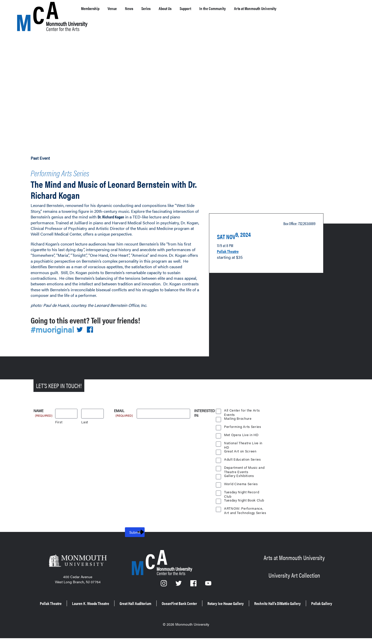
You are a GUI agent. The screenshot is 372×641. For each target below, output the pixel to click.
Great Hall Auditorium (177, 600)
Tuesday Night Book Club (244, 498)
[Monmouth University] (78, 560)
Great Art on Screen (240, 449)
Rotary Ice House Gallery (290, 600)
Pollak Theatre (231, 247)
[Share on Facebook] (93, 327)
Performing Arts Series (72, 171)
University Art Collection (294, 572)
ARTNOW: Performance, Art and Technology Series (244, 507)
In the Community (240, 8)
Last (84, 420)
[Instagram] (164, 583)
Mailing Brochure (238, 416)
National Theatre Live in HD (243, 441)
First (59, 420)
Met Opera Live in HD (241, 433)
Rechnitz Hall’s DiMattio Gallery (167, 607)
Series (158, 8)
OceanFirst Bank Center (232, 600)
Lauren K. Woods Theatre (121, 600)
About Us (182, 8)
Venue (119, 8)
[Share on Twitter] (82, 327)
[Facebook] (193, 583)
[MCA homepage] (37, 9)
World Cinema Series (241, 482)
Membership (93, 8)
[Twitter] (179, 583)
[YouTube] (208, 583)
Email (124, 409)
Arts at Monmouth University (294, 8)
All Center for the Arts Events (242, 409)
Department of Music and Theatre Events (244, 466)
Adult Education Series (242, 457)
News (138, 8)
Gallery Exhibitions (239, 474)
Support (207, 8)
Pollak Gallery (222, 607)
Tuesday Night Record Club (242, 490)
